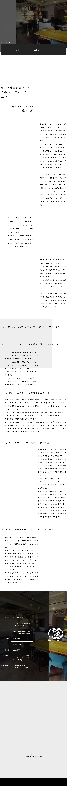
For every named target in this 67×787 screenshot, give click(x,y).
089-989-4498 (24, 631)
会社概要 (36, 50)
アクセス (49, 50)
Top (2, 42)
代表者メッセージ (20, 50)
